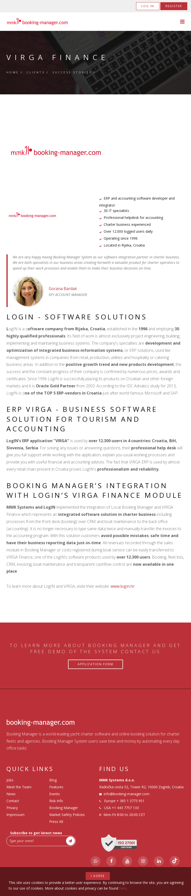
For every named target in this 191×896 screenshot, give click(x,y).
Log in (147, 6)
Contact (12, 800)
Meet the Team (18, 787)
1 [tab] (88, 166)
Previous (17, 151)
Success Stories (72, 72)
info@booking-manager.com (126, 794)
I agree (98, 876)
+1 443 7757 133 (125, 807)
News (11, 794)
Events (54, 794)
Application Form (95, 664)
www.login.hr (123, 586)
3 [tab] (103, 166)
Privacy (12, 807)
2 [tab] (95, 166)
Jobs (9, 780)
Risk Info (56, 800)
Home (12, 72)
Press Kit (56, 821)
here (122, 888)
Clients (35, 72)
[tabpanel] (95, 151)
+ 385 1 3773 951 (130, 800)
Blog (53, 780)
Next (175, 151)
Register (174, 6)
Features (56, 787)
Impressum (15, 814)
